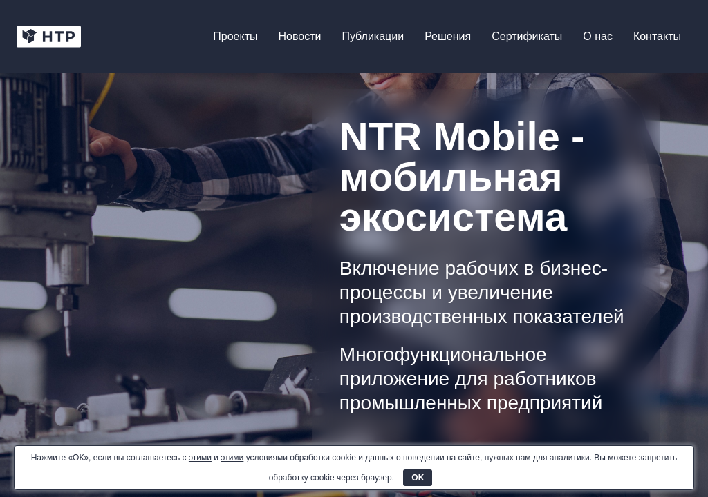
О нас (598, 36)
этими (200, 457)
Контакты (657, 36)
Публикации (373, 36)
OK (417, 478)
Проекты (235, 36)
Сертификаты (527, 36)
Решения (448, 36)
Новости (300, 36)
